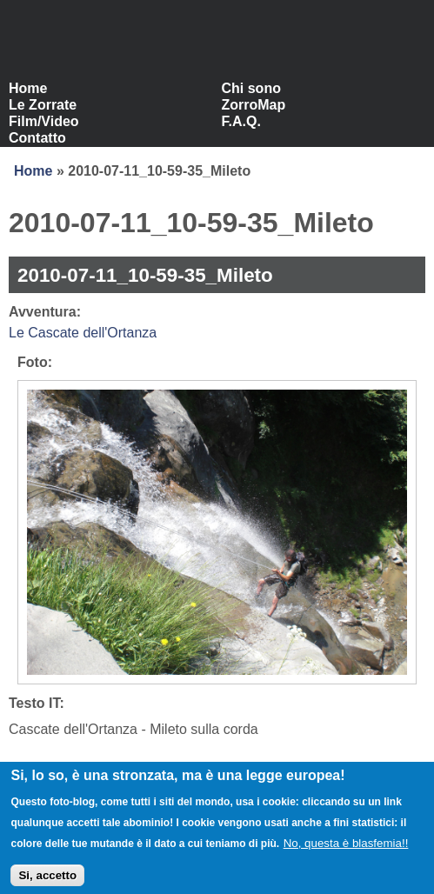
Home (28, 88)
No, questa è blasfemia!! (346, 849)
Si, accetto (47, 881)
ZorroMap (254, 104)
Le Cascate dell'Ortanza (83, 332)
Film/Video (44, 121)
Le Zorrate (43, 104)
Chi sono (251, 88)
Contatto (37, 137)
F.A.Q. (241, 121)
